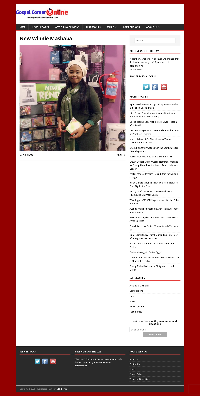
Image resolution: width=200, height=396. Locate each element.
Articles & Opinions (67, 27)
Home (22, 27)
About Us (152, 27)
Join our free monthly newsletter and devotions (155, 322)
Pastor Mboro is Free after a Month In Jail (151, 156)
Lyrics (132, 296)
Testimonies (93, 27)
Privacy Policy (136, 374)
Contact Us (135, 364)
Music (110, 27)
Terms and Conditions (140, 379)
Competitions (131, 27)
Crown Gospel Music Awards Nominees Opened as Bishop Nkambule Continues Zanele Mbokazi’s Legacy (154, 165)
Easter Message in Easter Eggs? (146, 252)
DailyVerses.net (136, 69)
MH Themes (62, 389)
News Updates (40, 27)
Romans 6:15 (137, 65)
